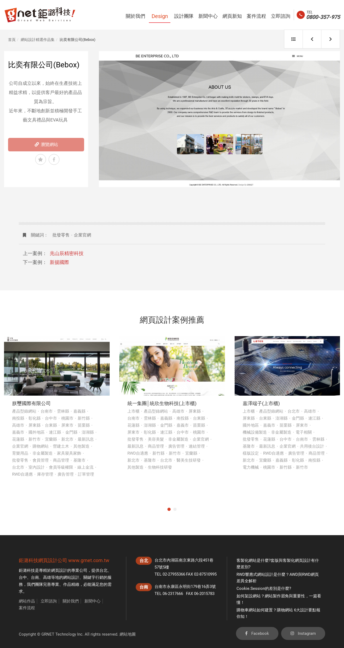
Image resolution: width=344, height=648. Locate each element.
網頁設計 (59, 570)
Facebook (257, 633)
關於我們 (71, 601)
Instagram (303, 633)
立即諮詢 (49, 601)
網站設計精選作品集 (38, 39)
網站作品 (27, 601)
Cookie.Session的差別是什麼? (263, 588)
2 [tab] (175, 509)
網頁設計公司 (52, 560)
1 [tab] (169, 509)
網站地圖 (128, 634)
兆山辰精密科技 (67, 253)
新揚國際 (59, 262)
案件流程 (27, 607)
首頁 (12, 39)
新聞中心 (92, 601)
